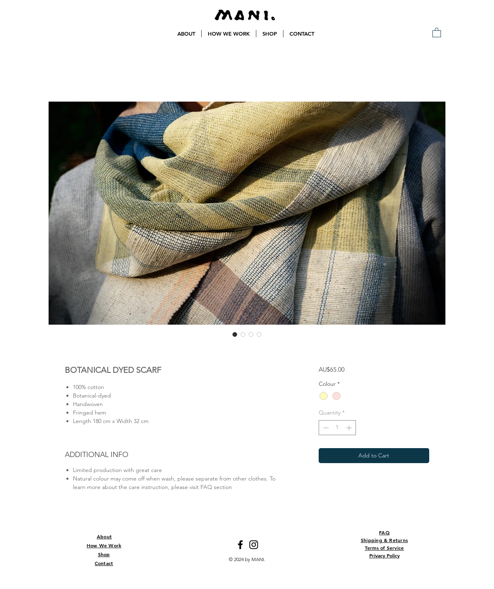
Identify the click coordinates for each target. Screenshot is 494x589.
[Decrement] (325, 428)
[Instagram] (254, 545)
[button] (436, 32)
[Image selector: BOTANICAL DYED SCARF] (235, 334)
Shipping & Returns (384, 540)
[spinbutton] (337, 428)
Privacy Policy (384, 555)
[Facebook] (240, 545)
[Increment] (350, 428)
